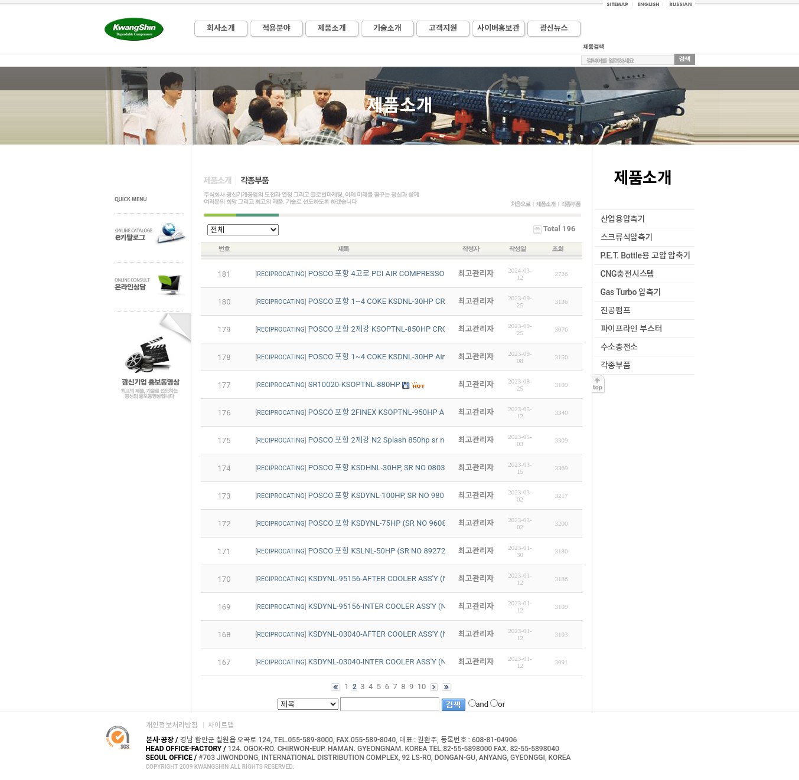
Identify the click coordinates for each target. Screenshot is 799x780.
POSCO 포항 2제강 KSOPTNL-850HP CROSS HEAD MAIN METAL (417, 329)
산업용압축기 (623, 219)
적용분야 (276, 28)
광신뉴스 (554, 28)
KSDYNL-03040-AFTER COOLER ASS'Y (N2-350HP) (394, 634)
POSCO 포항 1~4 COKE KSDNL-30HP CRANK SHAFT (397, 301)
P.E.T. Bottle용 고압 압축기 (646, 255)
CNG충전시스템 (628, 273)
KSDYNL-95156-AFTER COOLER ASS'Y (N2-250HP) (394, 578)
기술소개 (387, 28)
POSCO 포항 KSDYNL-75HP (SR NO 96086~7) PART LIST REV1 (414, 523)
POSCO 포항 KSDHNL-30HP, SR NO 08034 (378, 467)
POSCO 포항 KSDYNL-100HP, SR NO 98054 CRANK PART (404, 495)
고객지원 (443, 28)
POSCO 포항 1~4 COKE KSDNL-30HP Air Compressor (398, 356)
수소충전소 (619, 347)
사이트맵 (221, 725)
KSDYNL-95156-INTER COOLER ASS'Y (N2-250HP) (393, 606)
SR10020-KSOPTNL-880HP (354, 384)
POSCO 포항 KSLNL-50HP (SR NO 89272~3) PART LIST (401, 550)
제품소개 (332, 28)
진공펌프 (616, 310)
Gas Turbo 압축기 (631, 292)
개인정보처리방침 (172, 725)
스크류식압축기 (627, 237)
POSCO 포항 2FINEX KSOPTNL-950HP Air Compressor (400, 412)
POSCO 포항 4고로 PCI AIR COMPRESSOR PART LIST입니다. (409, 273)
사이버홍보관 (498, 28)
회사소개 (221, 28)
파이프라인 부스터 (632, 328)
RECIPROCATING (280, 274)
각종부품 (616, 365)
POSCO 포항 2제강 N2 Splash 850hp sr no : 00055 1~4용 (403, 439)
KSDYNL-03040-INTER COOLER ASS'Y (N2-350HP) (393, 661)
